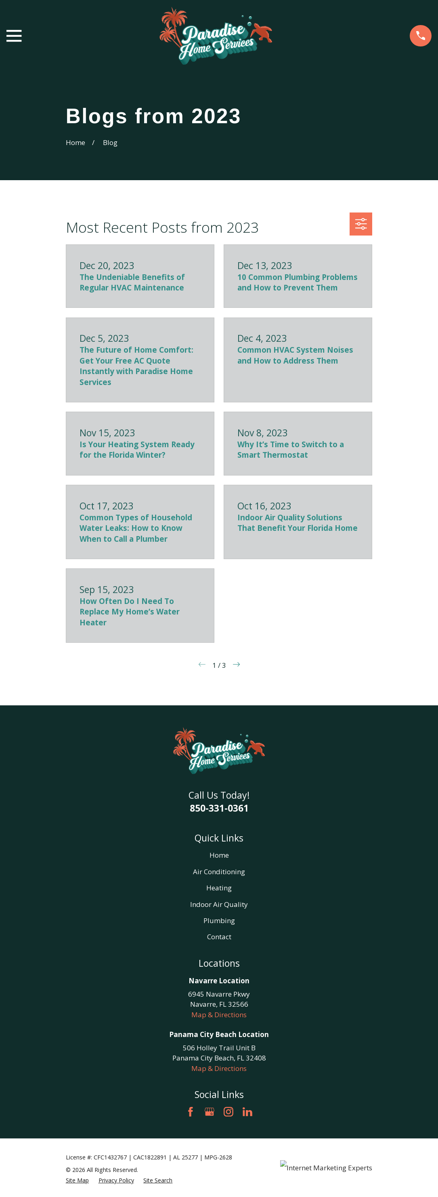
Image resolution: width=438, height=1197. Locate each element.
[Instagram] (228, 1112)
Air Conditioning (219, 871)
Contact (219, 936)
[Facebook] (190, 1112)
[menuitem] (77, 1180)
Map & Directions (219, 1014)
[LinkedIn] (247, 1112)
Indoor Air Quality (219, 904)
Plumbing (219, 920)
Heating (219, 887)
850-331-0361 (219, 808)
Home (219, 855)
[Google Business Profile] (209, 1112)
